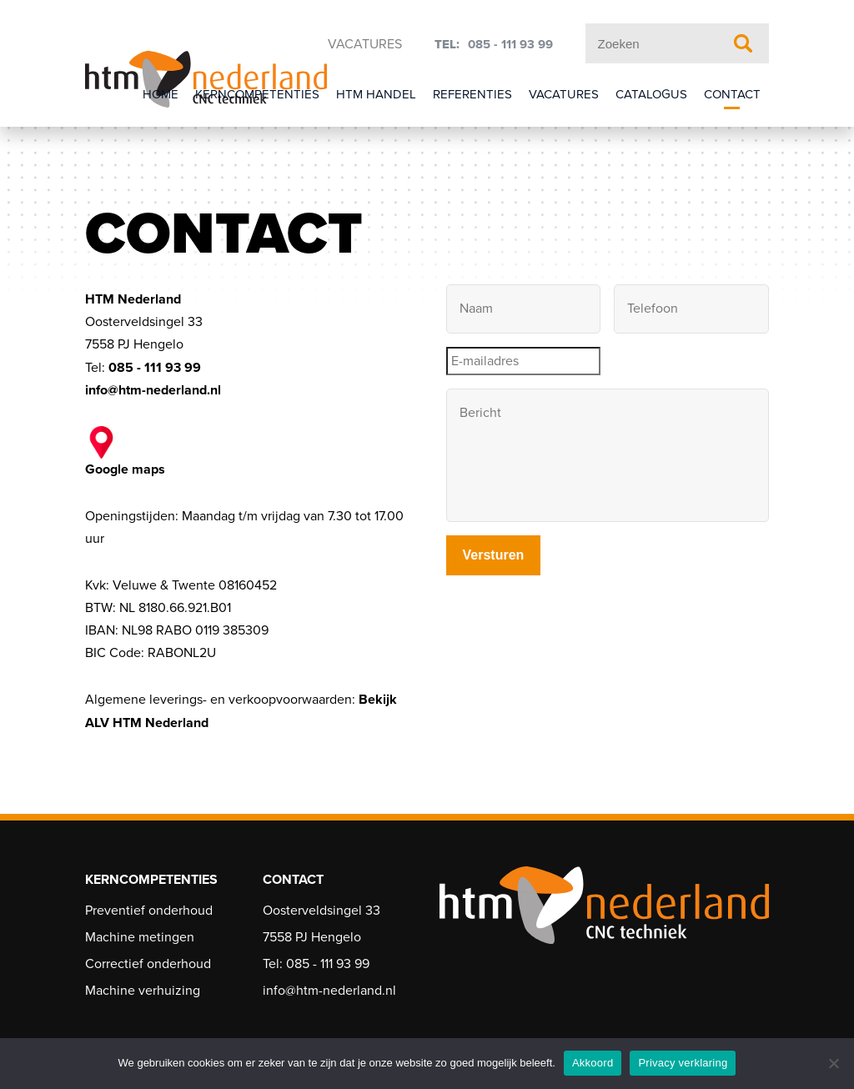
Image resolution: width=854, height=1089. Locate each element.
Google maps (125, 452)
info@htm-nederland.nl (153, 390)
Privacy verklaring (682, 1062)
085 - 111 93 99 (510, 44)
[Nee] (833, 1063)
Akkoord (592, 1062)
